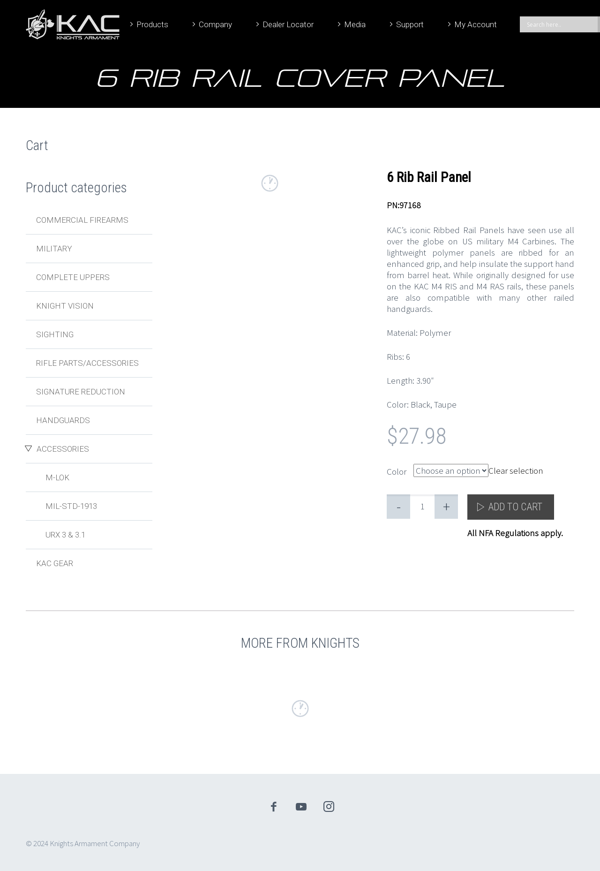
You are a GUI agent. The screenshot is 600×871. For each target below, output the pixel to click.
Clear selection (515, 470)
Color (396, 471)
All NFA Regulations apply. (515, 532)
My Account (475, 24)
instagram (329, 806)
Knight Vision (65, 306)
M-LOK (57, 477)
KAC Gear (54, 563)
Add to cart (515, 507)
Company (215, 24)
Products (152, 24)
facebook (274, 806)
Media (355, 24)
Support (410, 24)
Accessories (63, 449)
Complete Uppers (73, 277)
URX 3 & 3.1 (65, 534)
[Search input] (561, 24)
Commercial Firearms (82, 220)
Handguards (63, 420)
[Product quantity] (422, 506)
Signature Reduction (80, 391)
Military (54, 248)
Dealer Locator (288, 24)
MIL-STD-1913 (71, 506)
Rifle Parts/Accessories (87, 363)
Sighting (55, 334)
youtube (301, 806)
